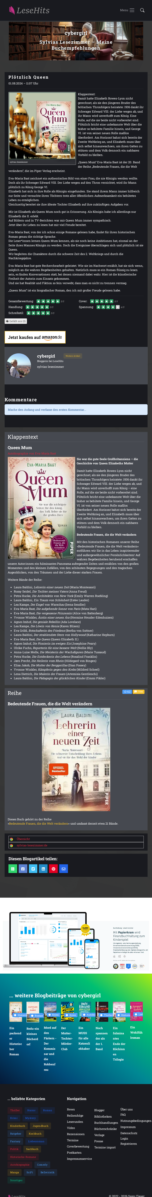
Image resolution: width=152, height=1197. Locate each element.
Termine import (105, 1147)
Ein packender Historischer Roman (15, 1041)
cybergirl (46, 356)
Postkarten (74, 1152)
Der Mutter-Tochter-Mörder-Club (67, 1038)
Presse (98, 1141)
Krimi (53, 1014)
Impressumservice (79, 1159)
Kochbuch (35, 1133)
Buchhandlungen (106, 1123)
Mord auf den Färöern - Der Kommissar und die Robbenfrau (50, 1048)
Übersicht (23, 839)
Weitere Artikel (72, 356)
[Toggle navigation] (127, 10)
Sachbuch (32, 1149)
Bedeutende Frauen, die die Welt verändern (38, 823)
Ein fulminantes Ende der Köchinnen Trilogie (119, 1043)
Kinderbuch (17, 1126)
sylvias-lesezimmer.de (32, 845)
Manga (14, 1172)
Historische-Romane (23, 1157)
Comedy (42, 1164)
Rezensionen (76, 1134)
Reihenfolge (75, 1115)
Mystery (30, 1118)
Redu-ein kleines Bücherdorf (33, 1036)
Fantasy (15, 1141)
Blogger (99, 1110)
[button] (141, 10)
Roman (37, 1015)
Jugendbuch (40, 1126)
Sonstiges (16, 1180)
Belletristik (48, 1172)
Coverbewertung (78, 1146)
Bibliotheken (103, 1116)
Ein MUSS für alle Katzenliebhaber (84, 1038)
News (71, 1109)
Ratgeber (15, 1133)
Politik (14, 1149)
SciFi (30, 1172)
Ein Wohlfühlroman (136, 1032)
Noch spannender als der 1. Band (102, 1038)
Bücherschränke (105, 1129)
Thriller (106, 1015)
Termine (73, 1140)
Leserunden (75, 1122)
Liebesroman (36, 1141)
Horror (31, 1110)
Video (71, 1128)
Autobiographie (93, 1014)
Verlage (99, 1135)
